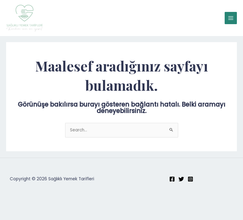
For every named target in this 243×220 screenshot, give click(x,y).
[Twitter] (181, 179)
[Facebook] (172, 179)
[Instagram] (190, 179)
